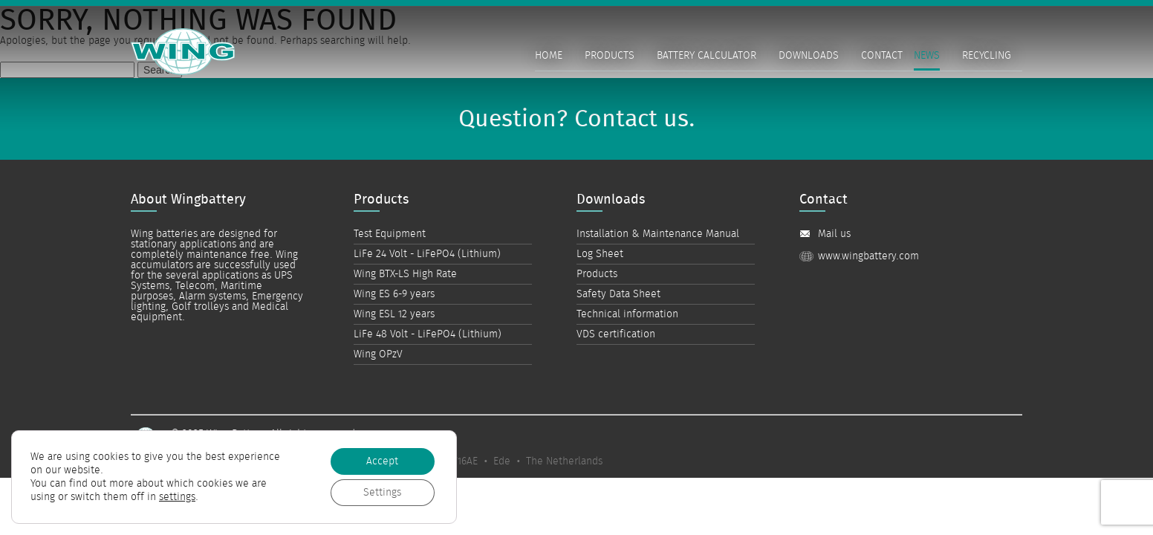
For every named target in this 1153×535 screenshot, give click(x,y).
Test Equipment (390, 234)
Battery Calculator (706, 56)
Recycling (986, 56)
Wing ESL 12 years (394, 314)
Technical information (627, 314)
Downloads (809, 56)
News (927, 56)
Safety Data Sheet (618, 294)
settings (177, 497)
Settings (382, 492)
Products (609, 56)
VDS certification (615, 334)
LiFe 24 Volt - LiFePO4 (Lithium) (427, 254)
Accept (382, 461)
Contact (882, 56)
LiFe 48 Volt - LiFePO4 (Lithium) (427, 334)
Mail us (834, 234)
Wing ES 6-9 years (394, 294)
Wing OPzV (378, 354)
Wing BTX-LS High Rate (405, 274)
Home (548, 56)
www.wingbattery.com (868, 256)
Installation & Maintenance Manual (657, 234)
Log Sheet (599, 254)
